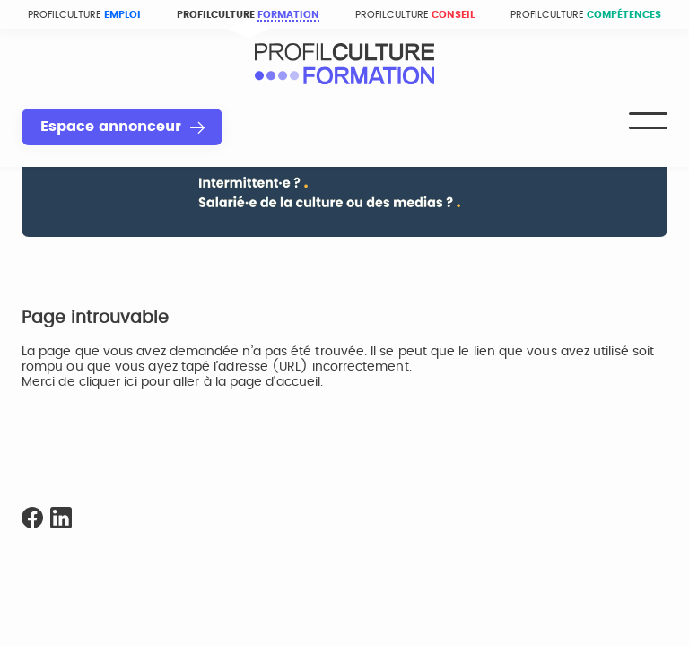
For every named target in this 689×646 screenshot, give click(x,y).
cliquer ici (108, 382)
